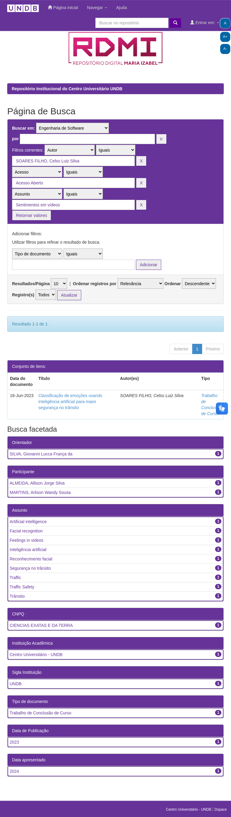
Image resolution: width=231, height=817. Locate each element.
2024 (14, 771)
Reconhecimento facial (31, 558)
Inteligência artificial (28, 549)
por (15, 138)
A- (225, 49)
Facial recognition (26, 531)
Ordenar (173, 283)
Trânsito (17, 596)
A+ (225, 37)
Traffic (15, 577)
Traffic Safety (22, 586)
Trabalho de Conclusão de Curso (40, 713)
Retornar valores (31, 215)
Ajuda (121, 7)
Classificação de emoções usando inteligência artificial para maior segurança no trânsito (70, 401)
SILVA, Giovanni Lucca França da (41, 454)
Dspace (220, 809)
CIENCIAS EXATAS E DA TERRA (41, 625)
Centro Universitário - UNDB (36, 654)
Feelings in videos (26, 540)
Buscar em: (23, 128)
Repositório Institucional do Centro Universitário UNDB (67, 88)
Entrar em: (204, 22)
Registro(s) (23, 294)
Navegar (97, 7)
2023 (14, 742)
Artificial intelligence (28, 521)
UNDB (16, 683)
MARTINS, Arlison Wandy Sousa (40, 492)
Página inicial (63, 7)
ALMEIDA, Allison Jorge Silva (37, 483)
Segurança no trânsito (30, 568)
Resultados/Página (31, 283)
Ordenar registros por (94, 283)
